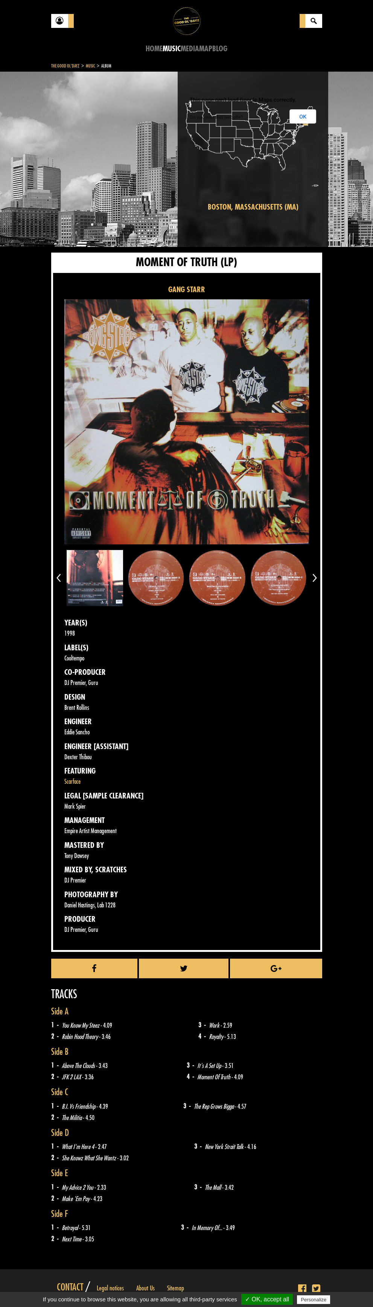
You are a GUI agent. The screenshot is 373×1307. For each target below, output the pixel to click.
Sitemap (175, 1288)
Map (205, 49)
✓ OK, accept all (267, 1299)
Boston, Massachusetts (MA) (253, 207)
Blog (219, 49)
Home (154, 49)
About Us (145, 1288)
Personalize (313, 1299)
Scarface (72, 781)
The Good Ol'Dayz (65, 66)
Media (190, 49)
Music (172, 49)
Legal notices (110, 1288)
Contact (70, 1287)
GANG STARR (186, 290)
